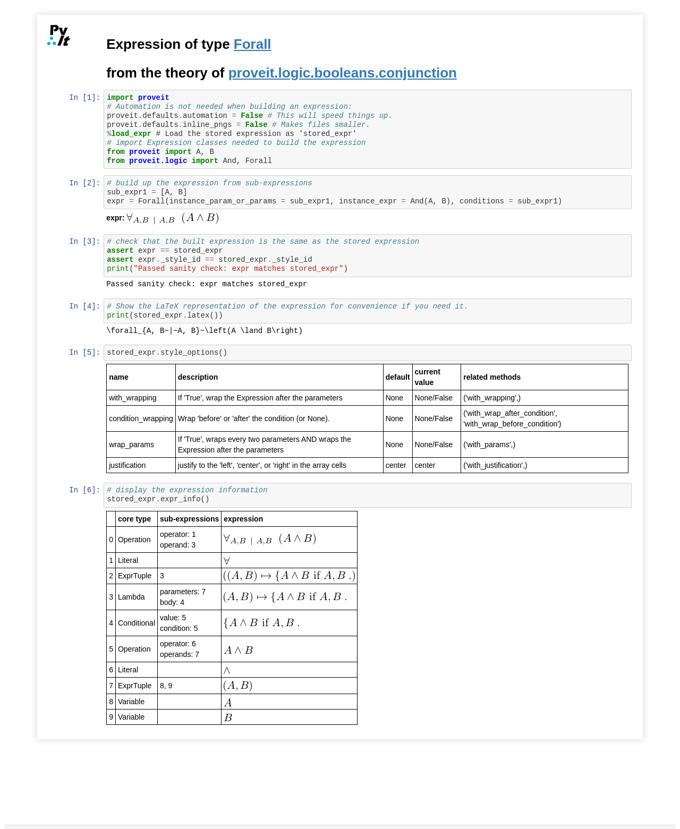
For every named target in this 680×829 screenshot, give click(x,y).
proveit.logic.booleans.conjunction (343, 73)
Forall (253, 44)
